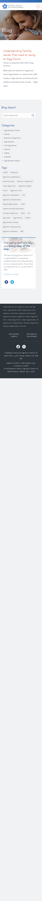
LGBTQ (6, 153)
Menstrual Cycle (8, 181)
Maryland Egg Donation (11, 326)
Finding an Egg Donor (10, 213)
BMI (21, 231)
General (7, 149)
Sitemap (22, 371)
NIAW (23, 204)
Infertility (7, 157)
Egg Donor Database (10, 231)
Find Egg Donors (10, 145)
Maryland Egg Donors (31, 323)
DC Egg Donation (17, 323)
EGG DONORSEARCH (14, 335)
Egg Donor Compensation (12, 200)
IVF (29, 213)
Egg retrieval (17, 218)
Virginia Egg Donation (29, 320)
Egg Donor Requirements (12, 227)
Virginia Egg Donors (14, 320)
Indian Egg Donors (9, 186)
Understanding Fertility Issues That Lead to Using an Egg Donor (19, 55)
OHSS (23, 213)
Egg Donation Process (10, 222)
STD (23, 195)
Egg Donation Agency (12, 160)
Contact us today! (11, 274)
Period (5, 190)
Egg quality (6, 218)
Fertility (7, 134)
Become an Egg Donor (12, 138)
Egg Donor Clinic (16, 190)
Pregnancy (14, 172)
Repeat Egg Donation (10, 204)
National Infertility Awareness (13, 209)
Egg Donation (9, 142)
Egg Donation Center (12, 130)
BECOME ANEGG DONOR (32, 335)
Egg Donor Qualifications (11, 177)
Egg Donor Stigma (25, 186)
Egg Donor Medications (11, 195)
